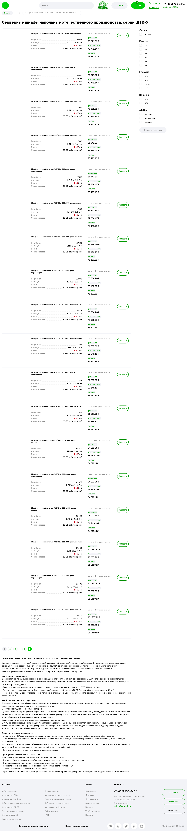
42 (146, 57)
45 (146, 61)
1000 (147, 84)
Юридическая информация (78, 826)
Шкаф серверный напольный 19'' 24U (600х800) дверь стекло (53, 408)
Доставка (89, 795)
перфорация (150, 118)
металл (148, 114)
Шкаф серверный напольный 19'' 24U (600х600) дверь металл (53, 239)
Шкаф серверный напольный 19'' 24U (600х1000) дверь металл (53, 442)
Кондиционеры (52, 792)
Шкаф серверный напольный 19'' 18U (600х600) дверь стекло (53, 35)
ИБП (47, 815)
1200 (147, 88)
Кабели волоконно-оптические (16, 803)
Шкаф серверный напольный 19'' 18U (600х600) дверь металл (53, 103)
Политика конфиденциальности (33, 826)
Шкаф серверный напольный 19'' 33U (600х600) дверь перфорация (53, 577)
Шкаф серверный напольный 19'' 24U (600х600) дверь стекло (53, 306)
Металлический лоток (55, 807)
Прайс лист (173, 811)
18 (146, 45)
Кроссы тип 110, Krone (12, 799)
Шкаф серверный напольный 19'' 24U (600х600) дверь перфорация (53, 272)
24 (146, 49)
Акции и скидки (92, 803)
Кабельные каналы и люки (57, 804)
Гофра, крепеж (51, 811)
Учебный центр (92, 811)
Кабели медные (9, 792)
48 (146, 65)
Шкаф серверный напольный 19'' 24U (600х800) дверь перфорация (53, 374)
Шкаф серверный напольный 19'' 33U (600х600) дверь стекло (53, 611)
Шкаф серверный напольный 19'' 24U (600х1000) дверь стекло (53, 510)
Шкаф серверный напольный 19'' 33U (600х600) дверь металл (53, 544)
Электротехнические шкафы (58, 800)
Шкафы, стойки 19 (10, 815)
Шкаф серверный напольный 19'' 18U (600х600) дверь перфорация (53, 69)
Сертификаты (91, 799)
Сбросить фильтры (153, 130)
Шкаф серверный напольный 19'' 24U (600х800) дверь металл (53, 340)
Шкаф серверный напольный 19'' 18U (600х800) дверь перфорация (53, 171)
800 (146, 80)
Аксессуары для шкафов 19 (57, 796)
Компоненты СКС (10, 795)
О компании (90, 792)
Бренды (89, 807)
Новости (89, 815)
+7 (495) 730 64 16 (174, 3)
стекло (148, 122)
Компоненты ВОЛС (10, 807)
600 (146, 76)
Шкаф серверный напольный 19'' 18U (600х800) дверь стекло (53, 205)
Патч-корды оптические (13, 811)
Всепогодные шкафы (11, 819)
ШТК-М (148, 34)
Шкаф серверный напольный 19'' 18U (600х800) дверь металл (53, 137)
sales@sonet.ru (170, 7)
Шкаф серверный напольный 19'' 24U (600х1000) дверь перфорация (53, 476)
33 (146, 53)
